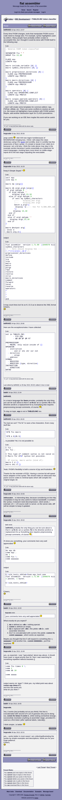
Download (18, 791)
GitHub (42, 795)
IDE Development (22, 19)
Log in (43, 12)
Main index (10, 791)
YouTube (47, 795)
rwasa (36, 798)
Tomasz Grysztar (29, 795)
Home (23, 10)
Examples (38, 791)
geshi (23, 142)
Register (35, 10)
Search (29, 10)
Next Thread (51, 767)
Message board (48, 791)
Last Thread (41, 767)
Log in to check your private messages (27, 12)
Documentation (29, 791)
